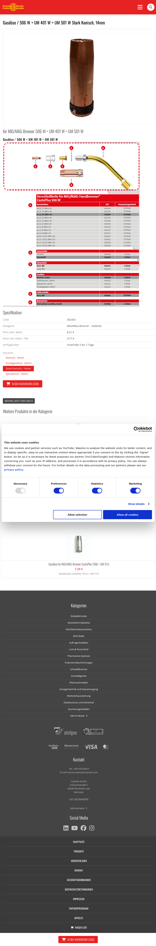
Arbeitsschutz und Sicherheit (79, 702)
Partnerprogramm (78, 908)
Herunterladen (79, 861)
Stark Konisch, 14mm (18, 368)
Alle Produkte (78, 715)
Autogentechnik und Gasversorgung (78, 689)
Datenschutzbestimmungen (79, 889)
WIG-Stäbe (78, 636)
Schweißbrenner (78, 669)
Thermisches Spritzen (78, 656)
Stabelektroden (79, 616)
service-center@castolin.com (82, 772)
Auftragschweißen (78, 642)
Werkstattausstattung (78, 695)
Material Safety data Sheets (19, 401)
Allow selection (77, 514)
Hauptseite (79, 842)
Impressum (78, 899)
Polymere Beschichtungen (79, 662)
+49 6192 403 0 (81, 768)
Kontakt (79, 870)
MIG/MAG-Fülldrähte (79, 622)
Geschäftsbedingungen (79, 880)
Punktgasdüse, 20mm (19, 363)
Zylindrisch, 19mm (17, 374)
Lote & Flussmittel (78, 649)
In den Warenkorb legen (22, 384)
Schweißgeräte (79, 675)
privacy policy (13, 469)
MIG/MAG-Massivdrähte (79, 629)
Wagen (79, 927)
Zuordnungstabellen (79, 709)
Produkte (79, 851)
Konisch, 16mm (15, 357)
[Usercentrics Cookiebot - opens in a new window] (136, 429)
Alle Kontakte (78, 808)
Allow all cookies (127, 514)
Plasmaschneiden (78, 682)
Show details (136, 503)
